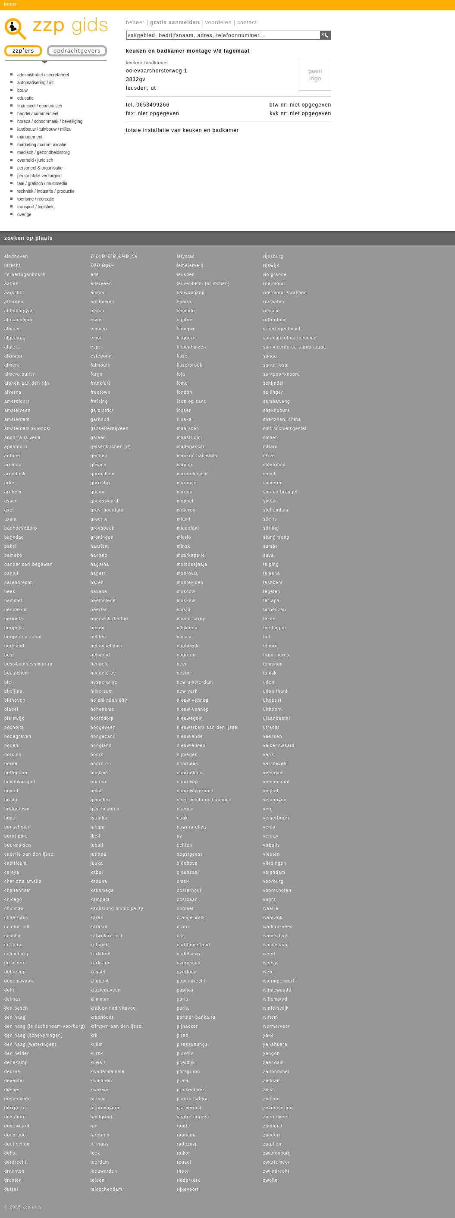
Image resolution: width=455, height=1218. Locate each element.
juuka (97, 863)
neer (182, 664)
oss (181, 935)
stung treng (276, 537)
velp (268, 809)
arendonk (15, 473)
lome (182, 383)
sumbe (270, 546)
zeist (268, 1089)
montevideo (190, 582)
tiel (266, 636)
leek (95, 1153)
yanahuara (275, 1044)
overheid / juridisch (35, 160)
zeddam (272, 1080)
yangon (271, 1053)
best (9, 655)
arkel (10, 482)
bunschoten (17, 827)
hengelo (100, 664)
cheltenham (17, 890)
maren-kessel (192, 473)
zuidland (272, 1126)
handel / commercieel (37, 113)
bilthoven (14, 700)
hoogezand (103, 736)
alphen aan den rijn (26, 383)
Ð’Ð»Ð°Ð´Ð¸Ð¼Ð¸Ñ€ (114, 256)
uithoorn (272, 709)
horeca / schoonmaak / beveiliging (49, 121)
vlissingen (274, 863)
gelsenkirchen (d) (111, 446)
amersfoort (16, 401)
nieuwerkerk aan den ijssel (208, 727)
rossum (271, 310)
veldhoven (275, 799)
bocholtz (14, 727)
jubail (97, 845)
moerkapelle (191, 555)
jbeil (95, 836)
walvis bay (275, 935)
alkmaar (13, 356)
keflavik (99, 944)
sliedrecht (274, 464)
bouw (22, 90)
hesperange (104, 682)
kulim (97, 1044)
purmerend (189, 1107)
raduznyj (187, 1144)
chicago (13, 899)
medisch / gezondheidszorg (43, 152)
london (184, 392)
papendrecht (191, 981)
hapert (98, 573)
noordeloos (189, 772)
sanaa (270, 356)
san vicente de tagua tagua (294, 347)
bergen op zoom (22, 636)
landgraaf (102, 1116)
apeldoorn (15, 446)
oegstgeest (189, 854)
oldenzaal (188, 872)
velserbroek (276, 818)
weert (269, 953)
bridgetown (17, 809)
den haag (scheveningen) (33, 1035)
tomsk (270, 673)
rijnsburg (273, 256)
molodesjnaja (192, 564)
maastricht (189, 437)
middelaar (188, 528)
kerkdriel (101, 953)
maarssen (188, 428)
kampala (100, 899)
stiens (270, 519)
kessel (98, 972)
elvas (97, 319)
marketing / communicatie (41, 144)
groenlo (99, 519)
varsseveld (275, 763)
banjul (11, 573)
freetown (100, 392)
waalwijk (272, 917)
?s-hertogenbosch (25, 274)
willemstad (275, 999)
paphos (185, 990)
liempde (186, 310)
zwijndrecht (276, 1171)
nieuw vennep (193, 700)
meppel (185, 501)
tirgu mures (276, 655)
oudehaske (189, 953)
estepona (101, 356)
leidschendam (106, 1189)
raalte (183, 1126)
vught (269, 899)
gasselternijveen (110, 428)
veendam (273, 772)
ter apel (272, 600)
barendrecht (18, 582)
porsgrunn (188, 1071)
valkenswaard (279, 745)
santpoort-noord (281, 374)
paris (182, 999)
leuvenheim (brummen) (203, 283)
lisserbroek (189, 365)
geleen (98, 437)
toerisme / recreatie (35, 199)
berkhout (14, 646)
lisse (182, 356)
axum (10, 519)
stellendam (275, 510)
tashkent (273, 582)
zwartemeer (276, 1162)
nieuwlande (190, 736)
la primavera (105, 1107)
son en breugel (280, 492)
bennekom (16, 609)
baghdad (14, 537)
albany (11, 328)
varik (268, 754)
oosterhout (189, 890)
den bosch (16, 1008)
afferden (14, 301)
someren (273, 482)
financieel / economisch (39, 106)
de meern (15, 963)
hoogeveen (103, 727)
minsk (183, 546)
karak (97, 917)
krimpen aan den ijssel (117, 1026)
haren (97, 582)
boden (11, 745)
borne (11, 763)
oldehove (187, 863)
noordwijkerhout (195, 790)
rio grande (275, 274)
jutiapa (98, 854)
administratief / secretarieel (43, 74)
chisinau (14, 908)
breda (11, 799)
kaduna (99, 881)
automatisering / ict (35, 82)
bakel (10, 546)
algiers (12, 347)
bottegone (16, 772)
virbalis (271, 845)
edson (97, 292)
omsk (183, 881)
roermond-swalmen (285, 292)
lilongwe (186, 328)
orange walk (191, 917)
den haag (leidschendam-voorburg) (44, 1026)
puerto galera (192, 1098)
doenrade (15, 1135)
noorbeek (187, 763)
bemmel (13, 600)
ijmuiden (100, 799)
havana (99, 591)
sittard (270, 446)
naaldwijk (187, 646)
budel (10, 818)
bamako (13, 555)
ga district (102, 410)
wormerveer (276, 1026)
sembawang (276, 401)
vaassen (272, 736)
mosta (184, 609)
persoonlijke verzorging (39, 175)
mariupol (187, 482)
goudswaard (104, 501)
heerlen (99, 609)
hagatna (100, 564)
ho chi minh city (109, 700)
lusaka (184, 419)
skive (269, 455)
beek (10, 591)
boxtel (11, 790)
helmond (100, 655)
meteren (186, 510)
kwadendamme (108, 1071)
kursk (97, 1053)
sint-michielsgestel (285, 428)
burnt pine (16, 836)
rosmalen (273, 301)
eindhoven (16, 256)
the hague (274, 627)
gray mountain (107, 510)
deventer (14, 1080)
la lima (98, 1098)
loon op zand (192, 401)
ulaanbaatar (277, 718)
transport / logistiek (35, 206)
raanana (186, 1135)
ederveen (101, 283)
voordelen (218, 22)
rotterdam (274, 319)
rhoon (183, 1171)
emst (96, 338)
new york (187, 691)
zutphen (272, 1144)
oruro (183, 926)
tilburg (270, 646)
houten (99, 781)
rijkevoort (188, 1189)
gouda (98, 492)
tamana (271, 573)
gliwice (99, 464)
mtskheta (187, 627)
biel (8, 682)
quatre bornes (193, 1116)
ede (95, 274)
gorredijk (101, 482)
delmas (12, 999)
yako (268, 1035)
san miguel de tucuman (290, 338)
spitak (270, 501)
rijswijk (271, 265)
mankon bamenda (197, 455)
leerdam (100, 1162)
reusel (184, 1162)
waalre (270, 908)
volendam (274, 872)
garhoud (100, 419)
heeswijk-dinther (110, 618)
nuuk (182, 818)
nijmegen (187, 754)
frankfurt (100, 383)
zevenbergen (278, 1107)
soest (269, 473)
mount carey (191, 618)
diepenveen (17, 1098)
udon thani (275, 691)
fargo (97, 374)
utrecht (12, 265)
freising (99, 401)
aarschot (14, 292)
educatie (25, 98)
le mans (100, 1144)
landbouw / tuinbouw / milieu (44, 129)
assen (11, 501)
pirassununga (192, 1044)
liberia (184, 301)
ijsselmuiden (105, 809)
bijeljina (13, 691)
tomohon (273, 664)
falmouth (100, 365)
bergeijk (13, 627)
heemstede (103, 600)
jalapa (98, 827)
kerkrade (101, 963)
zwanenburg (277, 1153)
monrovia (187, 573)
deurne (12, 1071)
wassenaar (275, 944)
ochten (184, 845)
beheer (135, 22)
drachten (14, 1171)
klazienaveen (106, 990)
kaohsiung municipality (117, 908)
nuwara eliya (191, 827)
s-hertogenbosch (282, 328)
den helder (16, 1053)
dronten (13, 1180)
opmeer (185, 908)
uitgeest (272, 700)
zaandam (273, 1062)
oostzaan (187, 899)
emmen (99, 328)
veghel (270, 790)
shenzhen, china (282, 419)
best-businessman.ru (28, 664)
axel (9, 510)
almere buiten (20, 374)
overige (24, 214)
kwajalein (101, 1080)
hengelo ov (103, 673)
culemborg (16, 953)
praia (182, 1080)
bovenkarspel (19, 781)
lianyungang (191, 292)
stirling (271, 528)
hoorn (97, 754)
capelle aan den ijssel (29, 854)
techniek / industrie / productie (46, 191)
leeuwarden (104, 1171)
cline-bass (16, 917)
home (10, 4)
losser (184, 410)
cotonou (13, 944)
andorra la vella (22, 437)
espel (97, 347)
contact (247, 22)
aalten (11, 283)
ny (179, 836)
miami (184, 519)
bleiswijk (14, 718)
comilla (12, 935)
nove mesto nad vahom (203, 799)
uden (268, 682)
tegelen (271, 591)
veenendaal (276, 781)
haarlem (100, 546)
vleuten (271, 854)
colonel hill (17, 926)
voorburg (273, 881)
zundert (271, 1135)
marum (184, 492)
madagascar (191, 446)
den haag (15, 1017)
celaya (11, 872)
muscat (185, 636)
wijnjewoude (277, 990)
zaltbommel (276, 1071)
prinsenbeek (191, 1089)
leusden (186, 274)
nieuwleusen (191, 745)
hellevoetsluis (106, 646)
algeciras (14, 338)
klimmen (100, 999)
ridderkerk (188, 1180)
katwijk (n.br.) (106, 935)
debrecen (15, 972)
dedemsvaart (19, 981)
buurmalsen (17, 845)
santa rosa (275, 365)
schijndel (273, 383)
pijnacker (187, 1026)
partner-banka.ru (196, 1017)
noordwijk (188, 781)
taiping (271, 564)
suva (268, 555)
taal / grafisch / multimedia (42, 183)
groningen (102, 537)
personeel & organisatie (40, 168)
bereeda (13, 618)
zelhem (271, 1098)
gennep (99, 455)
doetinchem (17, 1144)
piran (182, 1035)
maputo (185, 464)
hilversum (102, 691)
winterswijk (276, 1008)
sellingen (273, 392)
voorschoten (277, 890)
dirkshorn (15, 1116)
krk (94, 1035)
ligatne (184, 319)
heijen (98, 627)
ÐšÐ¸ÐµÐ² (102, 265)
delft (9, 990)
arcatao (13, 464)
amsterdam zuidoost (27, 428)
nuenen (185, 809)
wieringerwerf (278, 981)
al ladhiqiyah (19, 310)
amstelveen (17, 410)
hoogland (101, 745)
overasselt (189, 963)
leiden (98, 1180)
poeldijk (186, 1062)
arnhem (13, 492)
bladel (11, 709)
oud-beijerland (193, 944)
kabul (97, 872)
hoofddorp (102, 718)
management (29, 137)
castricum (15, 863)
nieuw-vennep (193, 709)
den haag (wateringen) (30, 1044)
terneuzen (274, 609)
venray (271, 836)
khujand (100, 981)
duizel (11, 1189)
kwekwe (100, 1089)
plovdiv (185, 1053)
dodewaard (16, 1126)
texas (269, 618)
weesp (270, 963)
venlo (269, 827)
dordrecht (15, 1162)
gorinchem (103, 473)
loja (181, 374)
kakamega (102, 890)
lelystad (186, 256)
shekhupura (276, 410)
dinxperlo (15, 1107)
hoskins (99, 772)
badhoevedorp (20, 528)
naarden (186, 655)
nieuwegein (190, 718)
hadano (99, 555)
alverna (13, 392)
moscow (186, 591)
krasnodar (102, 1017)
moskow (186, 600)
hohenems (102, 709)
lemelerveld (190, 265)
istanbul (100, 818)
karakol (99, 926)
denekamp (16, 1062)
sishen (270, 437)
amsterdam (17, 419)
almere (12, 365)
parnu (183, 1008)
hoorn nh (101, 763)
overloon (187, 972)
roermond (274, 283)
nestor (184, 673)
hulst (96, 790)
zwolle (270, 1180)
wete (268, 972)
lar (94, 1126)
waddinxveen (278, 926)
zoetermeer (276, 1116)
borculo (13, 754)
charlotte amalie (23, 881)
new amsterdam (195, 682)
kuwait (98, 1062)
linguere (186, 338)
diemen (12, 1089)
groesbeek (103, 528)
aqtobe (12, 455)
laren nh (100, 1135)
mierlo (184, 537)
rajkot (183, 1153)
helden (98, 636)
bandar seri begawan (28, 564)
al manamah (18, 319)
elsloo (97, 310)
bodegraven (17, 736)
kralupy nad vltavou (113, 1008)
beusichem (16, 673)
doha (10, 1153)
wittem (270, 1017)
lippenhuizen (191, 347)
